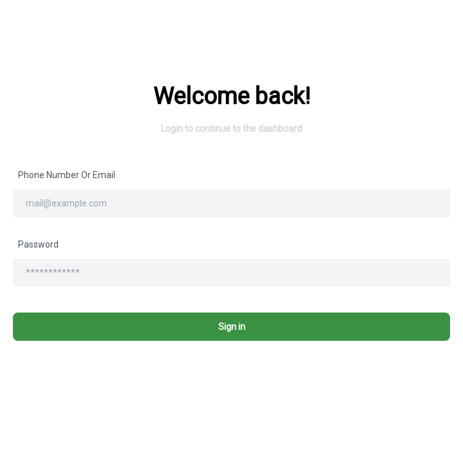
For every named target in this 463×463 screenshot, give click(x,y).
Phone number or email (66, 175)
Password (38, 244)
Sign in (231, 327)
